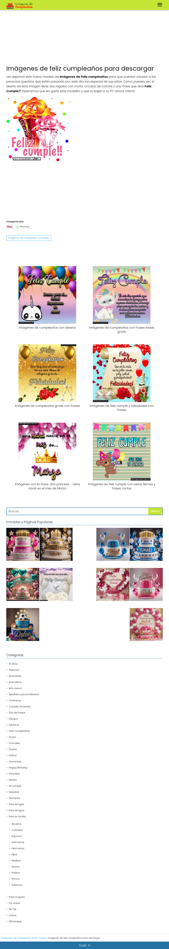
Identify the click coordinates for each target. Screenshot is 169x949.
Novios (16, 866)
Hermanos (18, 848)
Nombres (14, 798)
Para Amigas (16, 804)
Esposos (17, 836)
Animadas (15, 676)
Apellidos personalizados (24, 694)
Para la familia (17, 816)
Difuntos (14, 725)
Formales (14, 743)
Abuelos (16, 824)
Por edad (14, 903)
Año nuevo (15, 688)
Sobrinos (17, 885)
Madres (16, 860)
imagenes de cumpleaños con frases (28, 237)
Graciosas (15, 761)
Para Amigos (16, 810)
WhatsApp (15, 921)
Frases (13, 749)
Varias (13, 915)
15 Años (13, 663)
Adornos (14, 670)
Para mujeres (17, 897)
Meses (13, 779)
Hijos (14, 854)
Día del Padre (17, 712)
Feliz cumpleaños (19, 731)
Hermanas (18, 842)
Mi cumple (15, 786)
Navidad (14, 792)
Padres (16, 872)
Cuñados (17, 830)
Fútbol (12, 755)
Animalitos (15, 682)
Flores (12, 737)
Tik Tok (12, 909)
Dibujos (13, 718)
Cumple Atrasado (20, 706)
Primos (16, 879)
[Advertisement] (84, 38)
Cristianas (15, 700)
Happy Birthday (18, 767)
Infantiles (14, 773)
